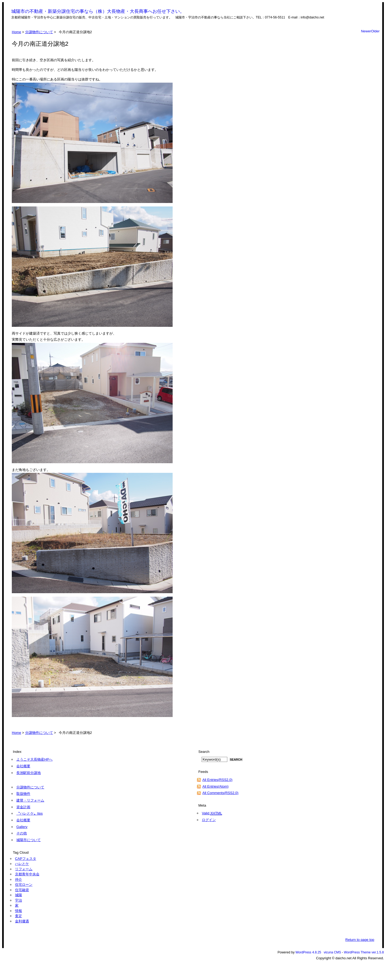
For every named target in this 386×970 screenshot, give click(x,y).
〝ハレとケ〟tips (29, 813)
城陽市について (28, 840)
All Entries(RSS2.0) (217, 780)
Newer (366, 31)
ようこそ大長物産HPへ (34, 759)
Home (16, 32)
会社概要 (23, 766)
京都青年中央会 (27, 874)
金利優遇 (22, 921)
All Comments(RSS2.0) (220, 793)
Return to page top (359, 940)
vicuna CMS (332, 952)
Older (375, 31)
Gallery (21, 827)
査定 (18, 916)
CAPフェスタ (25, 859)
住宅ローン (23, 885)
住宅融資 (22, 890)
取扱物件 (23, 794)
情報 (18, 911)
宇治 (18, 900)
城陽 (18, 895)
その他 (21, 833)
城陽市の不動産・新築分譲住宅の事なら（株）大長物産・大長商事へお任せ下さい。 (97, 11)
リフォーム (23, 869)
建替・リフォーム (30, 800)
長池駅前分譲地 (28, 773)
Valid (212, 813)
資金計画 (23, 807)
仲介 (18, 879)
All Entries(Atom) (215, 786)
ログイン (209, 820)
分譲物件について (39, 32)
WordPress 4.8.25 (308, 952)
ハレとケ (22, 864)
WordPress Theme (357, 952)
